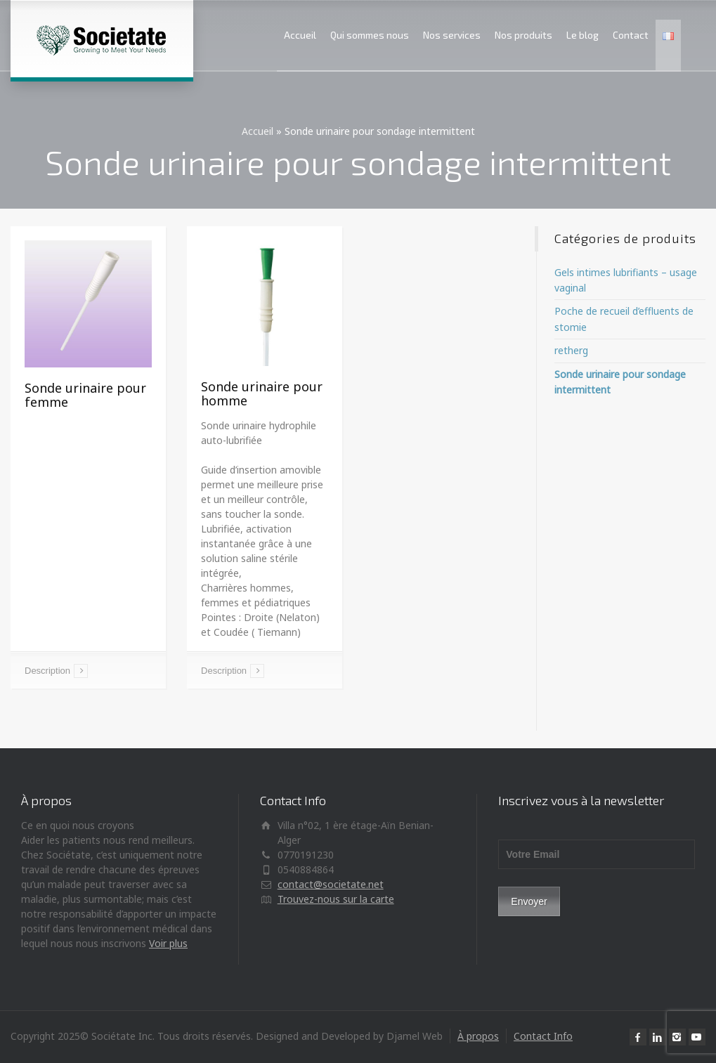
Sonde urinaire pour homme (262, 393)
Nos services (452, 35)
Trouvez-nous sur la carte (336, 899)
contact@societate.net (331, 884)
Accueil (300, 35)
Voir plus (168, 943)
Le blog (582, 35)
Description (47, 670)
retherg (571, 350)
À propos (478, 1036)
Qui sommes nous (369, 35)
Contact (631, 35)
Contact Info (543, 1036)
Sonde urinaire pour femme (85, 394)
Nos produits (523, 35)
